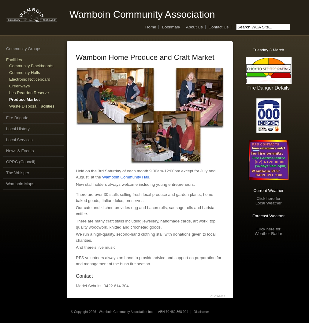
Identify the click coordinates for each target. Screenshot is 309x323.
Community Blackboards (31, 66)
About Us (194, 27)
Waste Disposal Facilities (31, 106)
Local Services (19, 140)
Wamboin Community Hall (125, 177)
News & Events (20, 151)
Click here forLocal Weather (268, 200)
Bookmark (171, 27)
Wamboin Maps (20, 184)
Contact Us (218, 27)
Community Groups (23, 48)
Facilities (14, 59)
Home (150, 27)
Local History (18, 129)
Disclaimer (201, 312)
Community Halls (24, 72)
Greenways (19, 86)
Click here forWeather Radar (268, 231)
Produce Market (24, 99)
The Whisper (17, 173)
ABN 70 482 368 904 (173, 312)
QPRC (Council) (20, 162)
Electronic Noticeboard (29, 79)
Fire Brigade (17, 118)
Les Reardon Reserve (29, 92)
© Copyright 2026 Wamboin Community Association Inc (111, 312)
